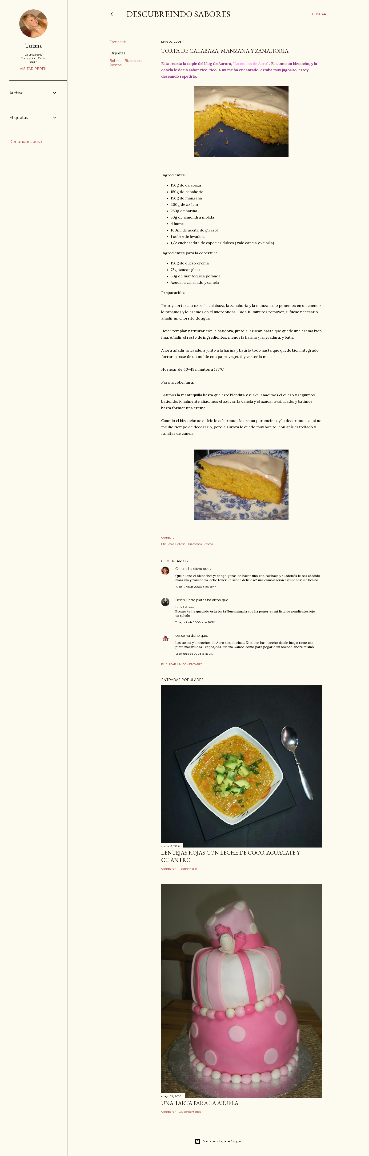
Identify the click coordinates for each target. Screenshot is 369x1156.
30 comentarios (190, 1111)
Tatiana (33, 45)
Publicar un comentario (181, 664)
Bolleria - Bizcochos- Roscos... (195, 544)
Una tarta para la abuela (199, 1103)
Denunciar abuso (25, 141)
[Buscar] (319, 14)
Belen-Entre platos (190, 600)
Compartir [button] (117, 42)
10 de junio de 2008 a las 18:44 (196, 586)
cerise (180, 635)
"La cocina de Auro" (250, 63)
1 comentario (188, 868)
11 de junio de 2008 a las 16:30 (195, 622)
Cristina (181, 569)
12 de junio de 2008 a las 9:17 (194, 653)
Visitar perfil (33, 69)
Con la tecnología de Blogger (218, 1141)
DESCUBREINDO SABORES (178, 14)
